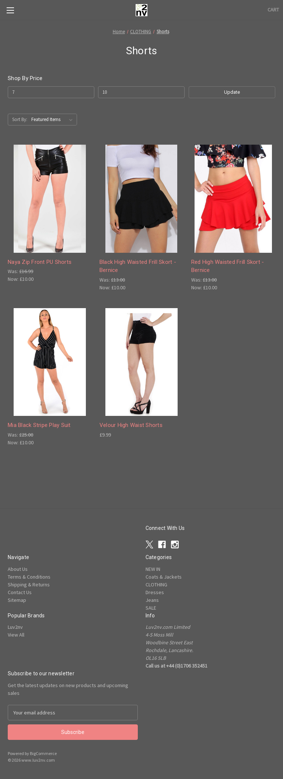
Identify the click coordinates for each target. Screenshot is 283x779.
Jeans (152, 600)
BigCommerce (43, 753)
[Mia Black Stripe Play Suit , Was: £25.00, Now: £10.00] (50, 362)
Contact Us (20, 592)
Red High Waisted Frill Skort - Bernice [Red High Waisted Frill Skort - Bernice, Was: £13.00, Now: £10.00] (227, 266)
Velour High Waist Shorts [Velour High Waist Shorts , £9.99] (131, 425)
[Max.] (141, 92)
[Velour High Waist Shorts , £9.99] (141, 362)
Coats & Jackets (164, 576)
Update (232, 92)
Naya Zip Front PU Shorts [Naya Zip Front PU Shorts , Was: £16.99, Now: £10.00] (39, 262)
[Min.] (51, 92)
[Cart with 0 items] (273, 10)
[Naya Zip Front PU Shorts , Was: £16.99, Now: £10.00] (50, 199)
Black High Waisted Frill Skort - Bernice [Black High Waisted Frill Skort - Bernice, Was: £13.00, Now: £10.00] (137, 266)
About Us (18, 569)
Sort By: (19, 119)
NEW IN (153, 569)
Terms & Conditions (29, 576)
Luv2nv (15, 627)
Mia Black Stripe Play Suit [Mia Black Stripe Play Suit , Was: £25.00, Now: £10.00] (39, 425)
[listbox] (53, 119)
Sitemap (17, 600)
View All (16, 634)
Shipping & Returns (29, 584)
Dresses (155, 592)
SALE (151, 607)
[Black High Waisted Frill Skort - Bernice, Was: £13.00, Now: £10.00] (141, 199)
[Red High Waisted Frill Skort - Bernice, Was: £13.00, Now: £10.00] (233, 199)
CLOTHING (156, 584)
